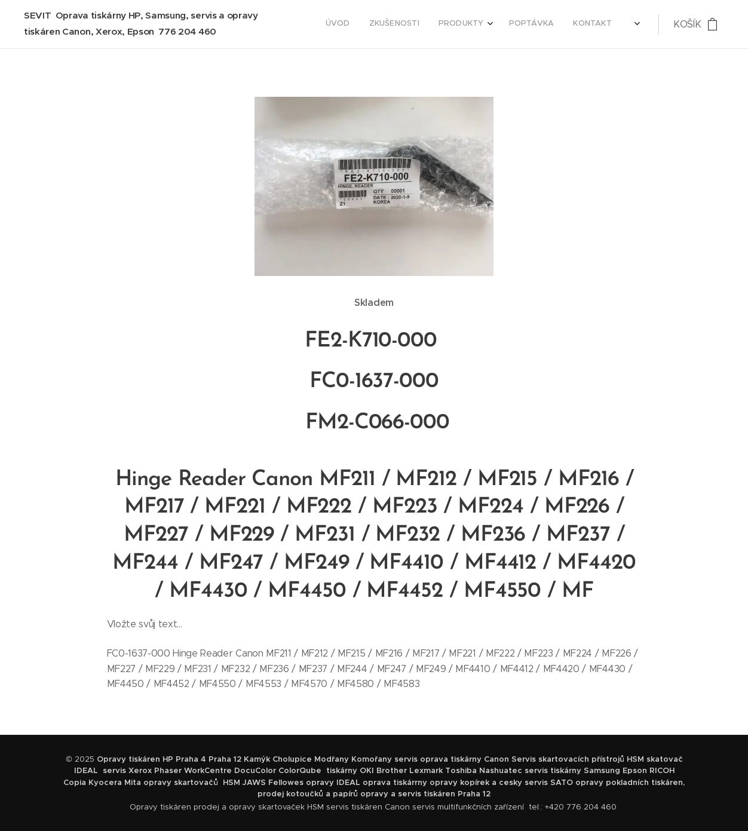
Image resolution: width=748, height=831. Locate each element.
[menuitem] (538, 24)
